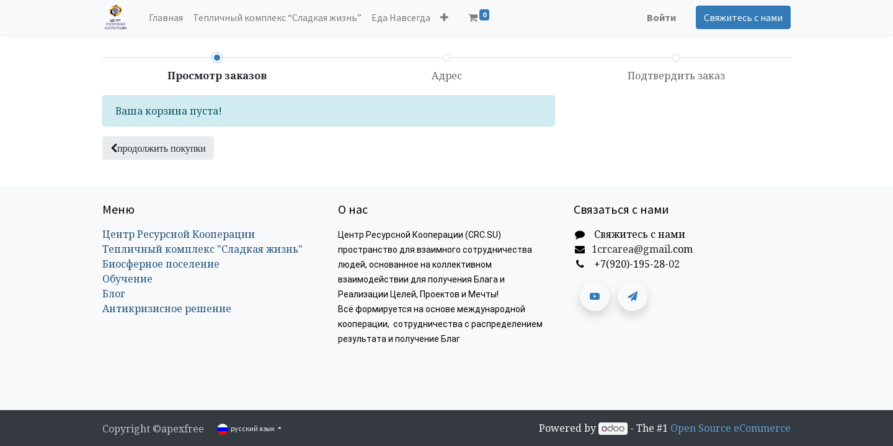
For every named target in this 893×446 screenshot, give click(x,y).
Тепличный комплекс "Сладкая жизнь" (202, 249)
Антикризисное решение (166, 308)
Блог (113, 293)
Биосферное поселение (161, 264)
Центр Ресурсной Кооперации (178, 234)
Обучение (127, 279)
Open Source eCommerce (730, 428)
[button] (444, 17)
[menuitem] (166, 17)
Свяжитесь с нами (743, 17)
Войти (661, 17)
